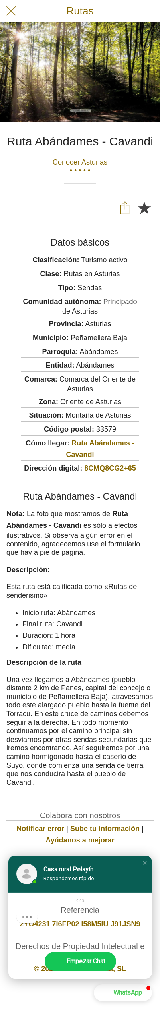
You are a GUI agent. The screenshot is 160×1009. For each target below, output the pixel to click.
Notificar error (40, 829)
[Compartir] (124, 207)
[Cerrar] (11, 11)
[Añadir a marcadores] (144, 207)
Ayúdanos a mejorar (79, 840)
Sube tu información (105, 829)
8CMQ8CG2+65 (110, 468)
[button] (145, 863)
